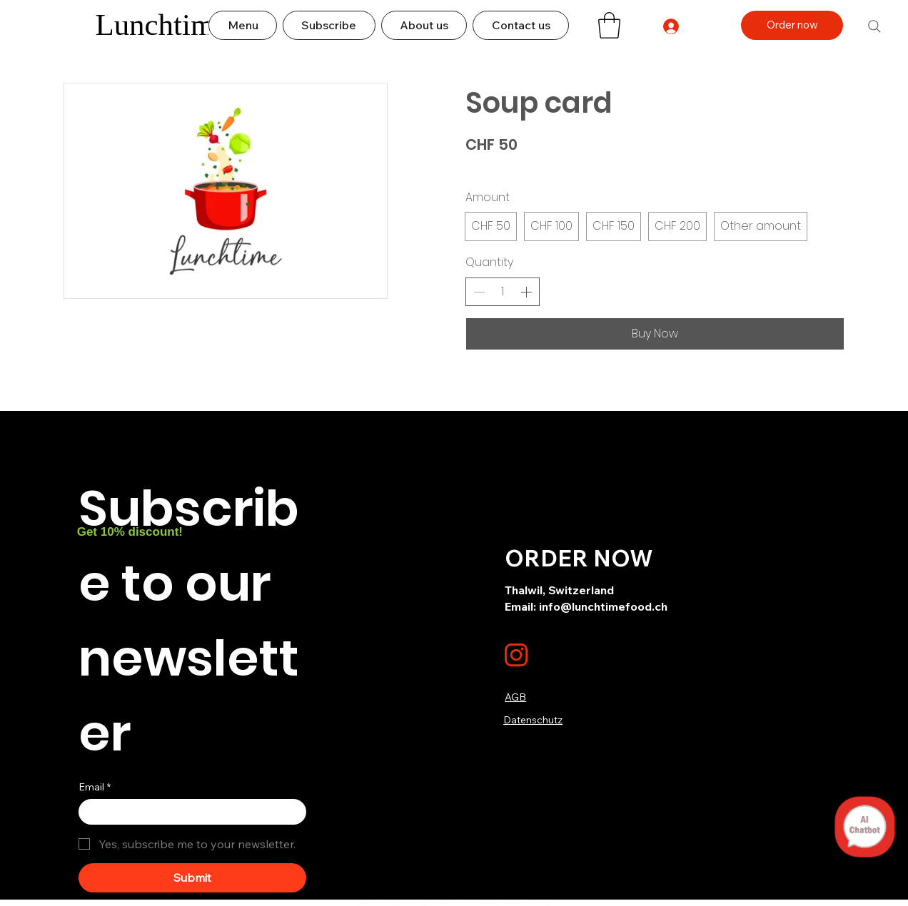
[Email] (188, 812)
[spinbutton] (503, 292)
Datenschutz (533, 719)
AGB (515, 697)
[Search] (874, 26)
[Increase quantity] (526, 291)
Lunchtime (161, 24)
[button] (609, 25)
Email (95, 787)
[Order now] (792, 26)
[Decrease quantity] (479, 291)
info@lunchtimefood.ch (603, 606)
